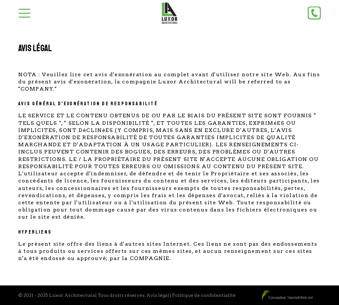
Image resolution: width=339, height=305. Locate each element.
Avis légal (157, 295)
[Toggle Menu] (24, 13)
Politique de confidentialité (204, 295)
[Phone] (314, 13)
